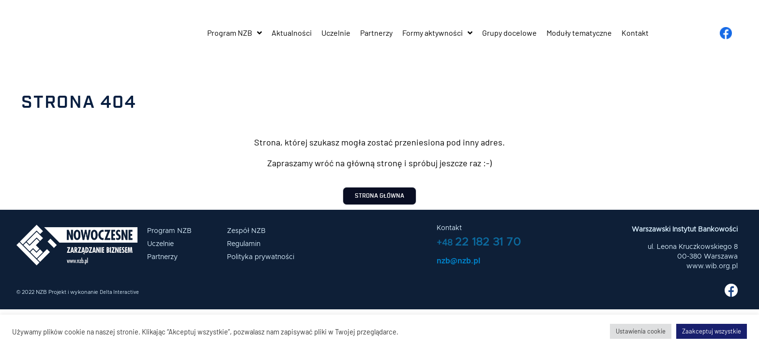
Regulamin (243, 244)
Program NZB (234, 33)
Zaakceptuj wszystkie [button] (711, 331)
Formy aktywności (437, 33)
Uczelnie (335, 32)
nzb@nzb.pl (458, 260)
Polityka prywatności (260, 257)
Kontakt (635, 32)
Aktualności (292, 32)
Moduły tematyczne (579, 32)
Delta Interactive (119, 292)
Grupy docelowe (509, 32)
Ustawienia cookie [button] (641, 331)
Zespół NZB (246, 231)
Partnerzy (376, 32)
